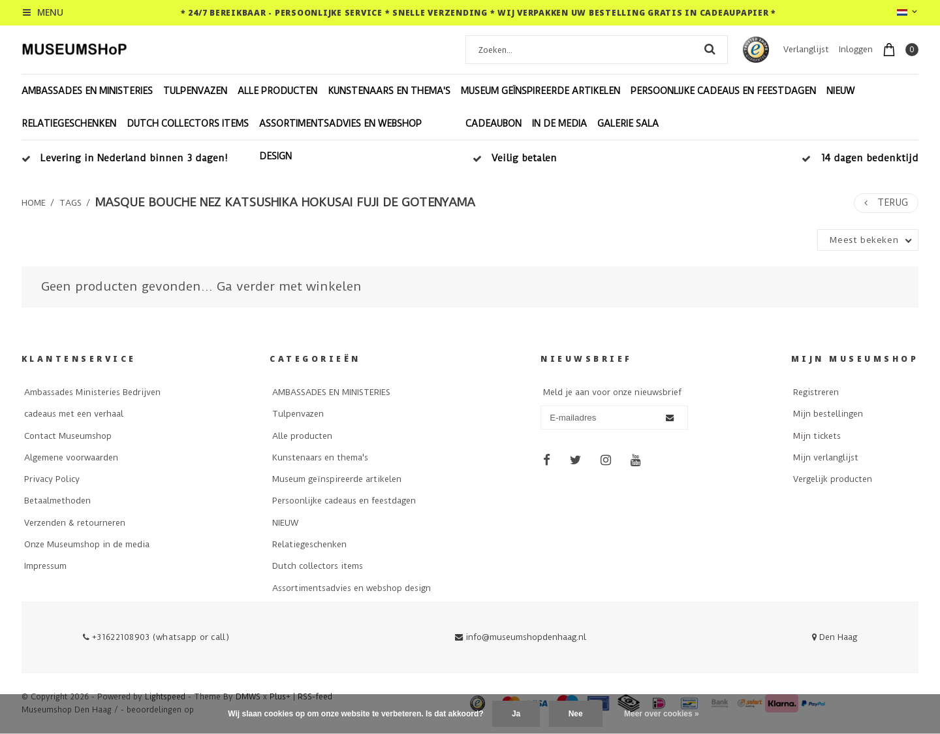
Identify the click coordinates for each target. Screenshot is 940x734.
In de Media (559, 123)
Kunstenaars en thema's (389, 91)
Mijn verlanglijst (825, 457)
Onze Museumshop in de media (86, 544)
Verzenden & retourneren (74, 523)
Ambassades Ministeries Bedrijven (92, 392)
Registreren (816, 392)
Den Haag (834, 637)
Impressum (45, 566)
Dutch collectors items (188, 123)
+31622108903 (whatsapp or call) (156, 637)
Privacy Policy (52, 479)
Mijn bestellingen (828, 414)
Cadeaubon (493, 123)
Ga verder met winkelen (289, 286)
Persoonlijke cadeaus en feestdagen (723, 91)
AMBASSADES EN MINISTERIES (87, 91)
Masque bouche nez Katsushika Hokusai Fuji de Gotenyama (285, 202)
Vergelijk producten (832, 479)
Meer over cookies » (661, 713)
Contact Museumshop (68, 436)
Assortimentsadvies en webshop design (340, 139)
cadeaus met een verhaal (73, 414)
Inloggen (856, 49)
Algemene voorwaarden (71, 457)
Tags (70, 203)
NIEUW (840, 91)
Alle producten (277, 91)
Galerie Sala (628, 123)
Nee (576, 713)
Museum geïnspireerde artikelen (540, 91)
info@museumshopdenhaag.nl (520, 637)
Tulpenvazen (195, 91)
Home (34, 203)
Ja (516, 713)
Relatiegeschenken (69, 123)
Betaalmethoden (57, 500)
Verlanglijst (806, 49)
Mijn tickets (817, 436)
